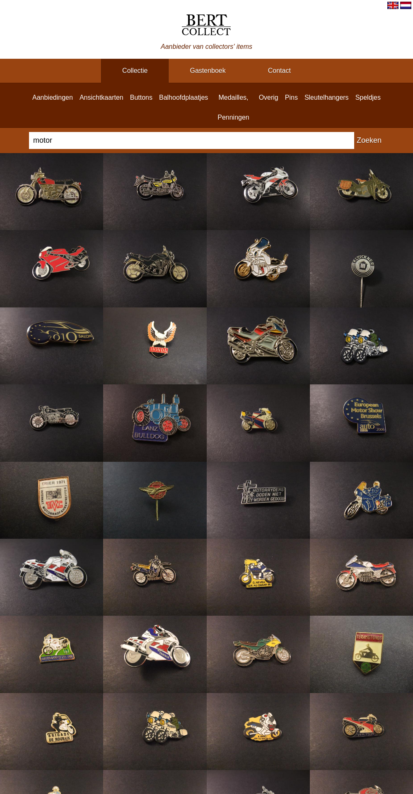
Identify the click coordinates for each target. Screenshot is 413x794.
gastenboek (207, 70)
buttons (141, 97)
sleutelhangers (326, 97)
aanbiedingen (52, 97)
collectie (134, 70)
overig (268, 97)
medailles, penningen (233, 107)
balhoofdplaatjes (183, 97)
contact (279, 70)
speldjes (368, 97)
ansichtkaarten (101, 97)
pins (291, 97)
